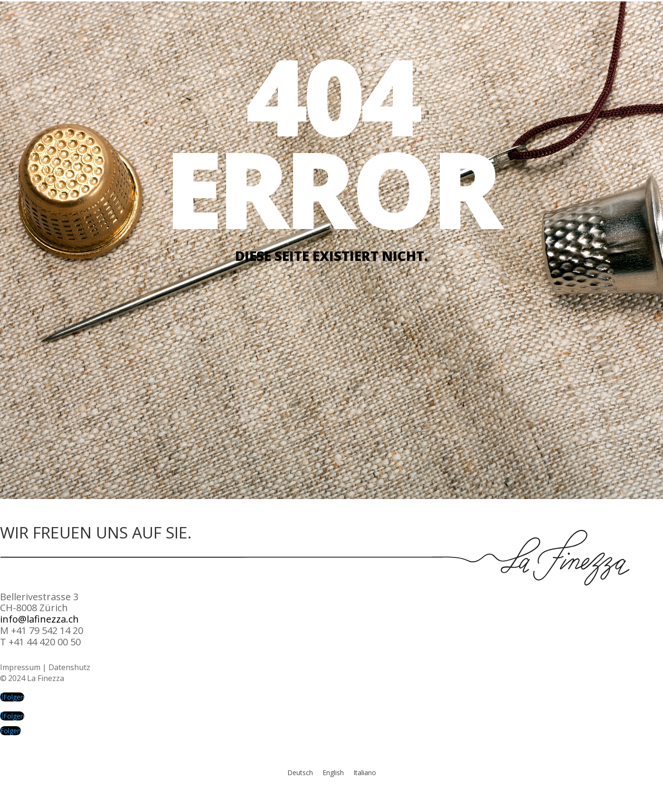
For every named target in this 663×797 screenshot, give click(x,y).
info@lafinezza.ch (39, 619)
